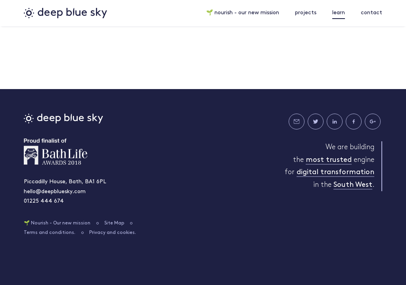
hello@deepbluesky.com (55, 192)
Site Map (114, 223)
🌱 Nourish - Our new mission (57, 223)
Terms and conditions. (49, 232)
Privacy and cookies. (112, 232)
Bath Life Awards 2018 (55, 151)
